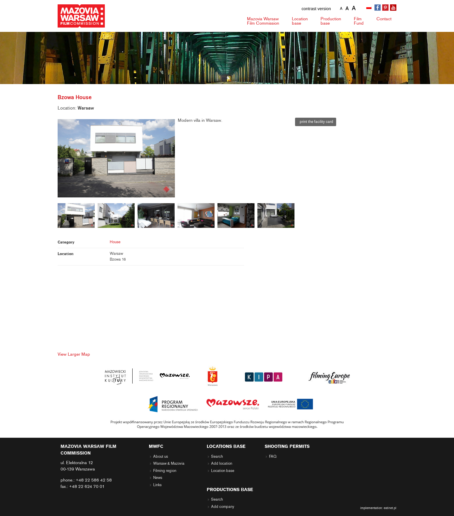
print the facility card (315, 121)
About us (160, 456)
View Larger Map (74, 354)
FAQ (273, 456)
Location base (222, 470)
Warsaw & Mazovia (168, 463)
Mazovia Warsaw (263, 21)
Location (300, 21)
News (157, 477)
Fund (359, 21)
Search (217, 456)
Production (331, 21)
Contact (383, 18)
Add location (221, 463)
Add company (222, 506)
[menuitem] (369, 8)
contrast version (316, 8)
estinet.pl (390, 508)
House (115, 242)
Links (157, 485)
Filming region (164, 470)
